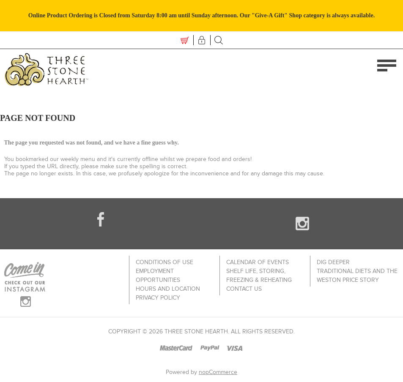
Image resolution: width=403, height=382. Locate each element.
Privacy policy (158, 297)
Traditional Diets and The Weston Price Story (357, 275)
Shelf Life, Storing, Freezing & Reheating (259, 275)
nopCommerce (218, 372)
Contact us (244, 288)
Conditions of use (164, 262)
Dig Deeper (333, 262)
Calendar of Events (257, 262)
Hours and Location (168, 288)
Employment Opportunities (158, 275)
